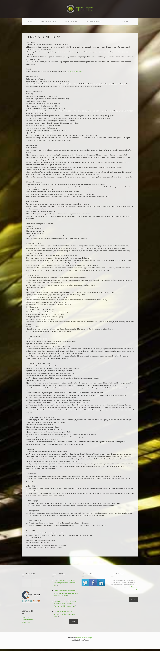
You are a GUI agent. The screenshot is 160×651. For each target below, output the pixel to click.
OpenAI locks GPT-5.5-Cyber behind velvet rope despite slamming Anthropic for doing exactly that (65, 603)
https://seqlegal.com (75, 72)
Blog (111, 21)
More (74, 622)
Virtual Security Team (93, 21)
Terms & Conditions (28, 620)
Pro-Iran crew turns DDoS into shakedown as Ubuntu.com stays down (64, 614)
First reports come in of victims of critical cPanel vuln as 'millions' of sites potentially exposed (66, 593)
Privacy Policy (26, 617)
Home (30, 21)
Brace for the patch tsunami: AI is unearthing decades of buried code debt (65, 582)
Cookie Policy (26, 622)
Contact (125, 21)
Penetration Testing (48, 21)
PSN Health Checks (71, 21)
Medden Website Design (84, 638)
